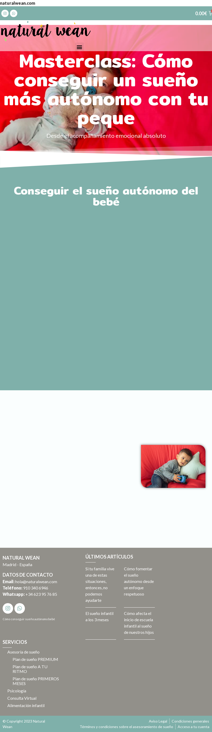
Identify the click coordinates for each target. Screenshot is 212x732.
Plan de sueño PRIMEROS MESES (30, 681)
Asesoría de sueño (24, 651)
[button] (79, 47)
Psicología (17, 690)
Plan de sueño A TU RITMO (30, 669)
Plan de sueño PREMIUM (36, 659)
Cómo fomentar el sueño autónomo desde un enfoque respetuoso (139, 581)
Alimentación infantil (26, 705)
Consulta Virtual (22, 698)
